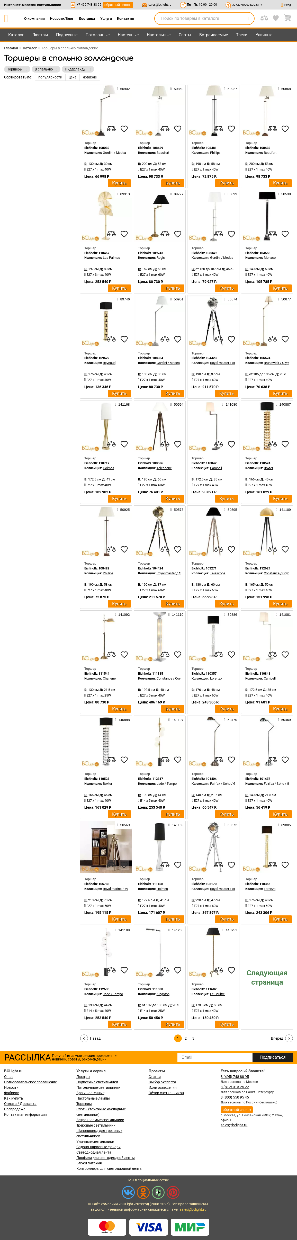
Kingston (163, 994)
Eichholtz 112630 (96, 989)
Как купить (13, 1098)
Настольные (158, 34)
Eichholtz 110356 (257, 884)
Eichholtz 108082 (96, 148)
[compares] (111, 129)
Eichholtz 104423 (204, 358)
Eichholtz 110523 (96, 779)
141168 (122, 404)
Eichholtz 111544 (96, 673)
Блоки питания (89, 1163)
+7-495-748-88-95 (89, 4)
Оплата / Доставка (20, 1104)
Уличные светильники (95, 1141)
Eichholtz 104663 (257, 253)
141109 (283, 509)
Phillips (215, 153)
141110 (175, 614)
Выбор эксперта (162, 1082)
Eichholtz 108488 (257, 148)
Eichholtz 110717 (96, 463)
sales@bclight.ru (160, 4)
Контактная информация (25, 1114)
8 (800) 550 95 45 (235, 1097)
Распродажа (14, 1109)
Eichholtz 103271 (204, 568)
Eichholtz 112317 (150, 779)
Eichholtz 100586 (150, 463)
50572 (230, 825)
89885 (284, 825)
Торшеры (84, 1104)
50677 (284, 299)
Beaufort (163, 153)
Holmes (108, 468)
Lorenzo (216, 678)
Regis (161, 258)
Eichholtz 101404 (204, 779)
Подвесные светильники (97, 1082)
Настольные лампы (93, 1098)
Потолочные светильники (98, 1087)
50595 (230, 509)
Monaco (270, 258)
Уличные (264, 34)
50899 (230, 194)
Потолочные (98, 34)
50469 (284, 720)
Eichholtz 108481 (204, 148)
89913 (123, 194)
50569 (123, 825)
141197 (175, 720)
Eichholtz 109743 (150, 253)
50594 (176, 404)
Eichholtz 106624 (257, 358)
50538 (284, 194)
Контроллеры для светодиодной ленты (109, 1168)
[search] (247, 18)
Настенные (128, 34)
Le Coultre (217, 994)
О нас (8, 1077)
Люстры (40, 34)
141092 (122, 614)
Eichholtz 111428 (150, 884)
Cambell (216, 468)
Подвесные (66, 34)
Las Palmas (111, 258)
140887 (283, 404)
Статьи (155, 1077)
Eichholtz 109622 (96, 358)
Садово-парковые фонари (98, 1147)
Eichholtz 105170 (204, 884)
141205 (175, 930)
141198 (122, 930)
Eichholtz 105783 (96, 884)
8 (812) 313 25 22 (235, 1087)
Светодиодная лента (93, 1152)
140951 (229, 930)
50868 (284, 89)
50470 (230, 720)
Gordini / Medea (114, 153)
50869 (176, 89)
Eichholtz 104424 (150, 568)
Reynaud (109, 363)
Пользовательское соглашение (30, 1082)
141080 (229, 404)
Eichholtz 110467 (96, 253)
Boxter (268, 468)
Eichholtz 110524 (257, 463)
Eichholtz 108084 (150, 358)
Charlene (109, 678)
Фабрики (11, 1093)
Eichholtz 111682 (204, 989)
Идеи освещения (163, 1087)
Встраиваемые (213, 34)
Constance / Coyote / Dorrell (177, 678)
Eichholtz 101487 (257, 779)
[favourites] (124, 129)
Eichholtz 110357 (204, 673)
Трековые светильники (95, 1125)
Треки (241, 34)
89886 (230, 614)
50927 (230, 89)
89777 (176, 194)
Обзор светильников (166, 1093)
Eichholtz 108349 (204, 253)
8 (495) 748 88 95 (235, 1077)
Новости (11, 1087)
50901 (176, 299)
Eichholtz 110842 (204, 463)
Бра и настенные (90, 1093)
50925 (123, 509)
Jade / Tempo (167, 784)
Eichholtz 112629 (257, 568)
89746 (123, 299)
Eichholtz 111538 (150, 989)
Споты (185, 34)
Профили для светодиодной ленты (105, 1158)
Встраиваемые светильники (100, 1120)
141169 (175, 825)
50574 (230, 299)
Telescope (164, 468)
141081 (283, 614)
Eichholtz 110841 (257, 673)
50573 (176, 509)
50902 (123, 89)
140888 (122, 720)
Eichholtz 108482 (96, 568)
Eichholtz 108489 (150, 148)
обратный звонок (117, 5)
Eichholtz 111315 (150, 673)
